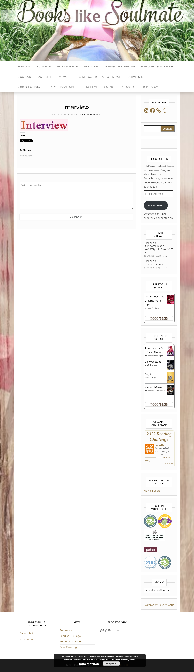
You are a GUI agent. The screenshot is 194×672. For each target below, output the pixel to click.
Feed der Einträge (70, 636)
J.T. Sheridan (152, 365)
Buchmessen (136, 76)
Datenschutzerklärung (89, 663)
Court (148, 374)
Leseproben (91, 66)
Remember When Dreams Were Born (155, 300)
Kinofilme (91, 87)
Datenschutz (129, 87)
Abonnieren (155, 205)
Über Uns (23, 66)
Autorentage (111, 76)
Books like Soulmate (164, 445)
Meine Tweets (152, 490)
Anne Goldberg (153, 308)
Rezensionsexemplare (119, 66)
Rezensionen (67, 66)
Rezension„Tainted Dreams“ (153, 262)
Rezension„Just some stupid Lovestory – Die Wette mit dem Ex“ (159, 247)
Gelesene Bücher (85, 76)
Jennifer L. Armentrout (156, 391)
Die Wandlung (153, 361)
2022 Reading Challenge (159, 436)
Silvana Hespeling (88, 114)
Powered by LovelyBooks (159, 604)
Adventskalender (65, 87)
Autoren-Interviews (52, 76)
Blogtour (25, 76)
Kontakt (108, 87)
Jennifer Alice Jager (155, 356)
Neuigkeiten (43, 66)
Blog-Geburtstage (31, 87)
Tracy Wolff (151, 378)
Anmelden (66, 630)
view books (169, 464)
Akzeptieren (111, 663)
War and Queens (154, 387)
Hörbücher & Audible (156, 66)
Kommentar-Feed (70, 641)
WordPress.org (68, 647)
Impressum (150, 87)
